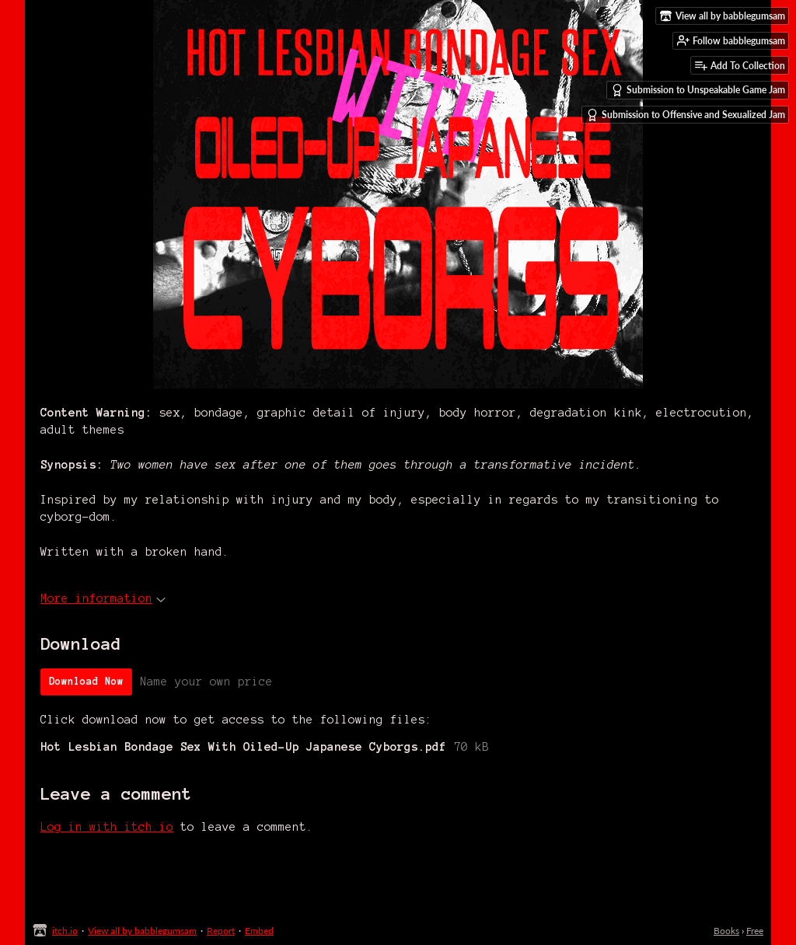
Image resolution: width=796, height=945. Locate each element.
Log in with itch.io (106, 827)
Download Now (86, 681)
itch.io (65, 930)
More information (103, 598)
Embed (259, 930)
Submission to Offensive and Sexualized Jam (685, 115)
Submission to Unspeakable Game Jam (698, 90)
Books (726, 930)
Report (221, 930)
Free (754, 930)
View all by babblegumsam (142, 930)
